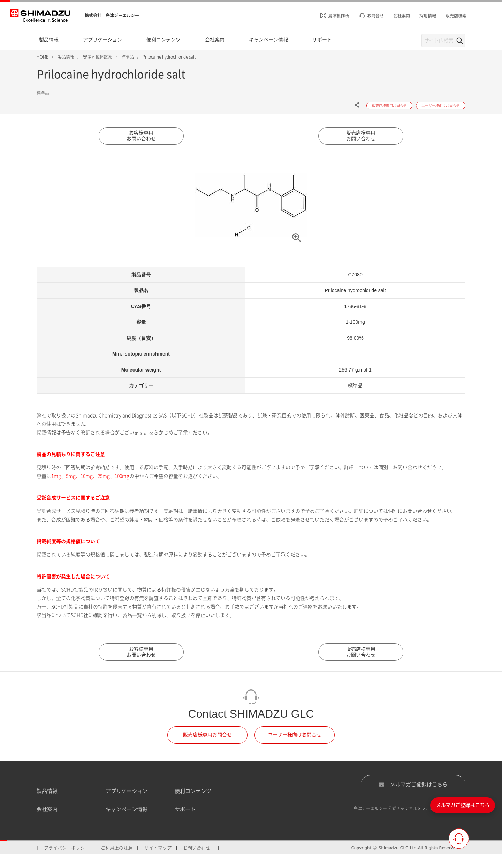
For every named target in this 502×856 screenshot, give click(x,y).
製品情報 (47, 792)
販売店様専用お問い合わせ (360, 136)
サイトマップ (158, 849)
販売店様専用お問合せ (207, 736)
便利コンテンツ (193, 792)
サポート (185, 810)
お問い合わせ (196, 849)
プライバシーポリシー (66, 849)
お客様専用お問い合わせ (141, 136)
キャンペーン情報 (126, 810)
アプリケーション (126, 792)
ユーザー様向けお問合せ (294, 736)
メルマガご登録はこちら (413, 786)
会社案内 (47, 810)
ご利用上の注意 (116, 849)
